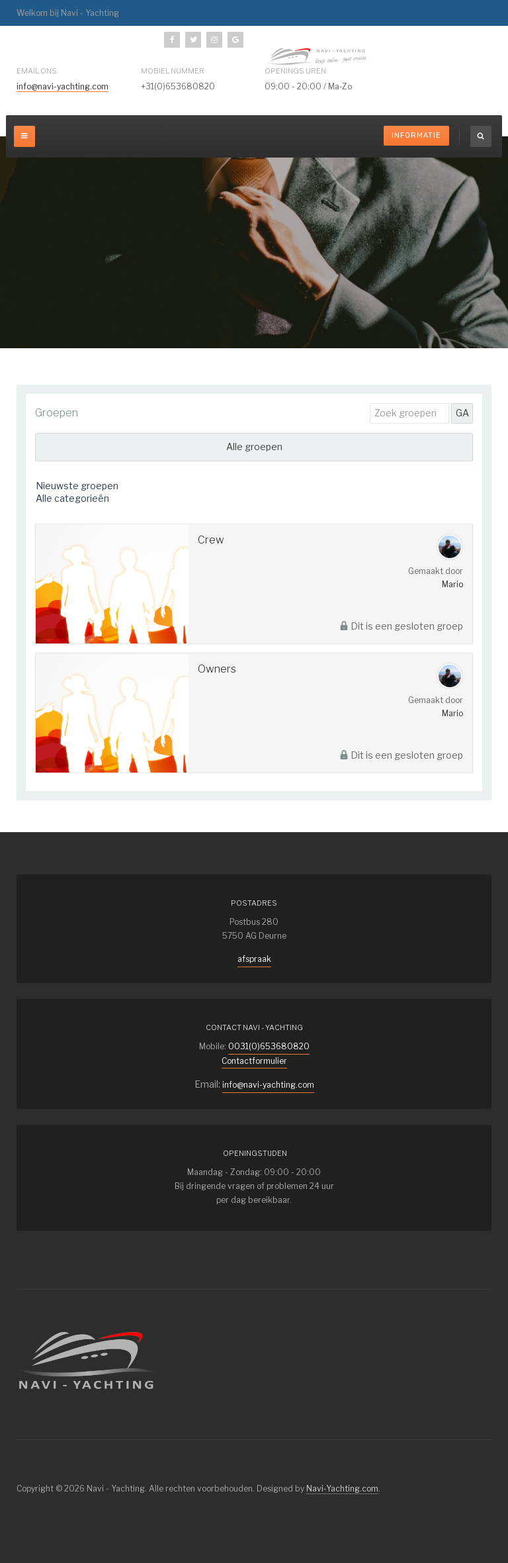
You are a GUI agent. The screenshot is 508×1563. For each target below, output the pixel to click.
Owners (217, 669)
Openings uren (295, 70)
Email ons (37, 70)
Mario (452, 584)
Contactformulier (254, 1061)
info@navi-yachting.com (62, 86)
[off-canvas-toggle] (24, 136)
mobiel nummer (172, 70)
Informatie (416, 135)
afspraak (254, 959)
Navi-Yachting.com (342, 1488)
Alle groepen (254, 446)
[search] (480, 136)
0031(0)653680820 (269, 1046)
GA (462, 412)
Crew (211, 540)
